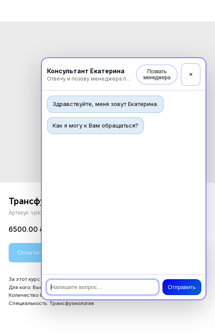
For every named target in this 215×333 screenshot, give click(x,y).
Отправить (182, 287)
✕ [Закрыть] (191, 75)
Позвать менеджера (157, 74)
